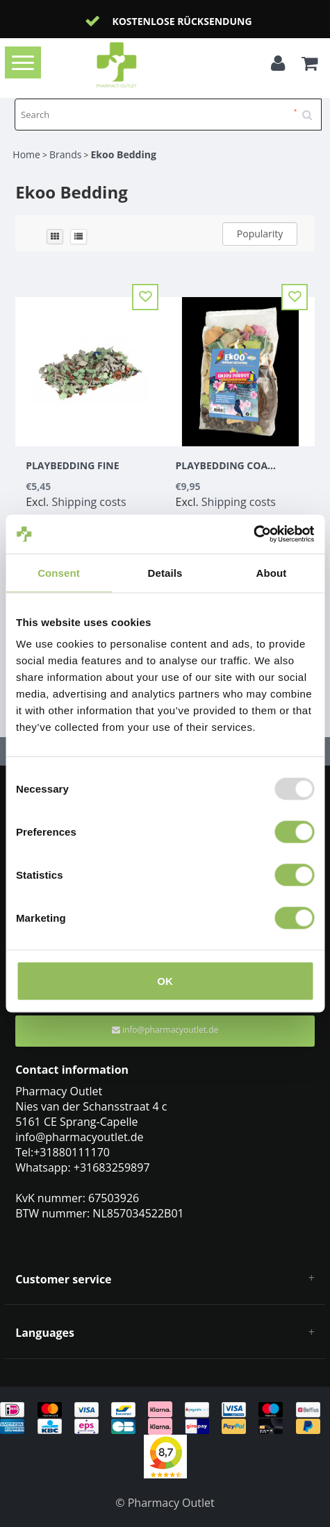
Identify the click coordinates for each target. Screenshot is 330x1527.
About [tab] (271, 572)
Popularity (260, 233)
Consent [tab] (59, 572)
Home (26, 154)
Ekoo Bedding (123, 154)
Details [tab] (165, 572)
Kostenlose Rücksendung (181, 21)
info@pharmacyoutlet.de (165, 1030)
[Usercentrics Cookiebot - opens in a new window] (253, 534)
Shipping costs (88, 501)
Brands (65, 154)
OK (165, 981)
